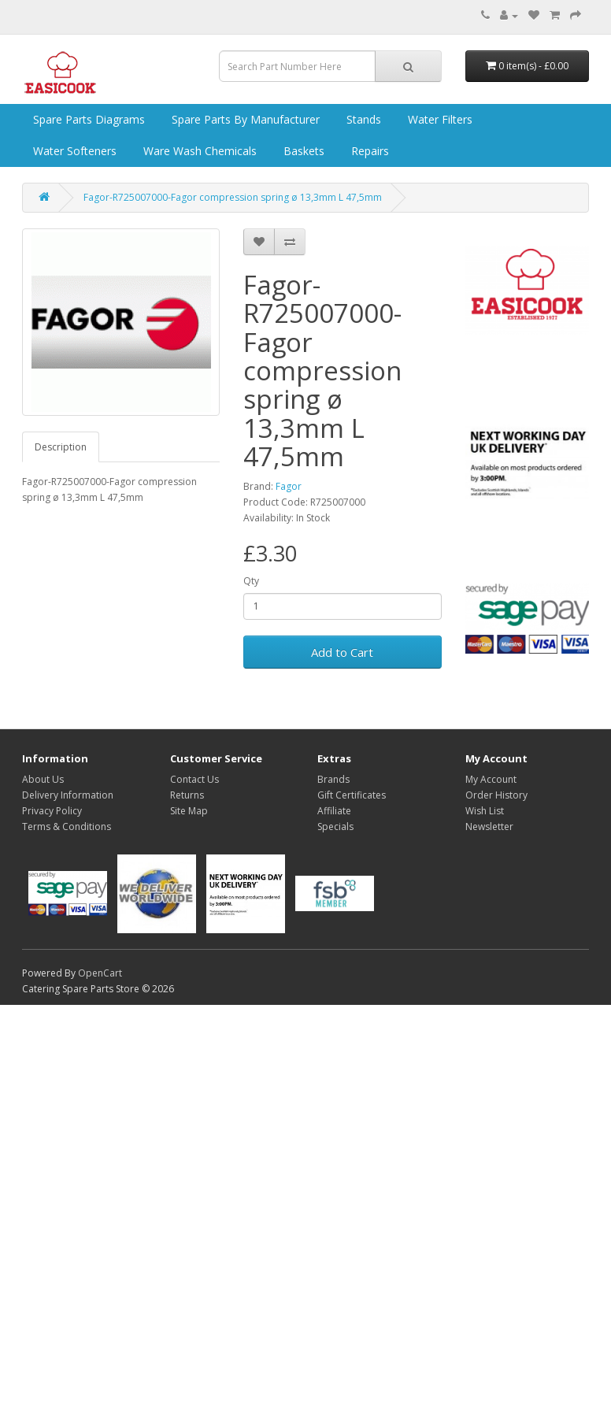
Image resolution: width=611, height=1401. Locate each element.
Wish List (484, 810)
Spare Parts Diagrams (87, 119)
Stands (362, 119)
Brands (333, 779)
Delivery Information (67, 795)
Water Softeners (73, 150)
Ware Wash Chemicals (198, 150)
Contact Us (194, 779)
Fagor (289, 486)
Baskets (302, 150)
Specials (335, 826)
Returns (187, 795)
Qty (251, 580)
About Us (43, 779)
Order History (496, 795)
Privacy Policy (52, 810)
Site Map (189, 810)
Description (61, 447)
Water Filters (438, 119)
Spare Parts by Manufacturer (244, 119)
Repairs (368, 150)
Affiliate (334, 810)
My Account (491, 779)
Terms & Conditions (66, 826)
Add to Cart (342, 652)
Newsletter (489, 826)
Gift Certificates (351, 795)
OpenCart (100, 973)
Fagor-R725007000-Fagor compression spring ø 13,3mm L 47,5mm (232, 197)
